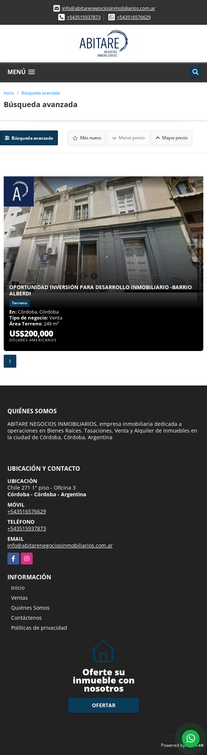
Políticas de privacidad (39, 627)
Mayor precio (171, 138)
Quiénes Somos (30, 607)
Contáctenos (26, 617)
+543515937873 (84, 17)
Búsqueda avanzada (41, 93)
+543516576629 (134, 17)
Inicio (9, 93)
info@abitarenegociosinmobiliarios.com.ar (108, 8)
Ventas (19, 597)
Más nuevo (87, 138)
